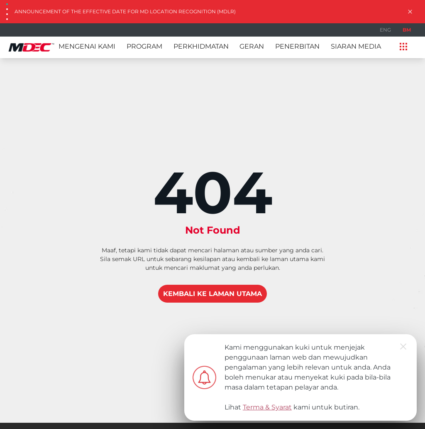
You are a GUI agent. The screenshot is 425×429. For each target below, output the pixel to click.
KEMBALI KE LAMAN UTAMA (212, 294)
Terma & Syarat (267, 407)
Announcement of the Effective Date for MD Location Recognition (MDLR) (125, 11)
